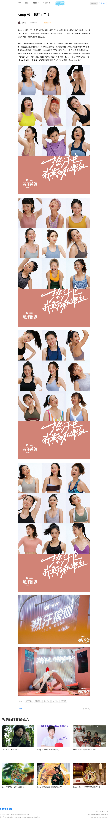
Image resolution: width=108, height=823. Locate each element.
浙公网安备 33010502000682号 (98, 814)
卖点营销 (46, 701)
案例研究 (36, 3)
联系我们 (10, 817)
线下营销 (29, 701)
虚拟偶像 (37, 701)
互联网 (63, 701)
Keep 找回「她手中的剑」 (11, 750)
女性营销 (55, 701)
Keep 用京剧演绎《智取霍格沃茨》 (50, 787)
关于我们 (3, 817)
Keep (20, 701)
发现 (26, 3)
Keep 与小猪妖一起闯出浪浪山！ (14, 787)
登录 (103, 3)
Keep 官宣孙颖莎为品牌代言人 (48, 750)
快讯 (19, 3)
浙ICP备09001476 (102, 811)
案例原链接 (47, 23)
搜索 (94, 3)
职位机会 (46, 3)
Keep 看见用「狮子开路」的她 (84, 750)
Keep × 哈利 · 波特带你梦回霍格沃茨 (86, 787)
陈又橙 (24, 23)
